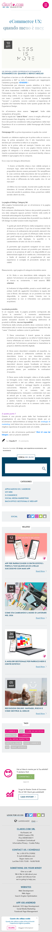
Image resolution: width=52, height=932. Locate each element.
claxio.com (29, 859)
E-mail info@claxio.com (26, 856)
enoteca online (14, 743)
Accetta (11, 928)
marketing (11, 735)
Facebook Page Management (26, 911)
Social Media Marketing (17, 498)
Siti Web (8, 492)
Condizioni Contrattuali (26, 840)
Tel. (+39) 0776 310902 (26, 853)
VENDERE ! (23, 82)
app (21, 731)
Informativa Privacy (20, 843)
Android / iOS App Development (26, 906)
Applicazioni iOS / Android (17, 489)
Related (26, 527)
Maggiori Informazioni (25, 928)
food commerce (32, 743)
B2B (7, 747)
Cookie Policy (34, 843)
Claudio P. (13, 441)
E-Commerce (11, 495)
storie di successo (34, 731)
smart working (18, 747)
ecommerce (11, 731)
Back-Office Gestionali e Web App (21, 501)
